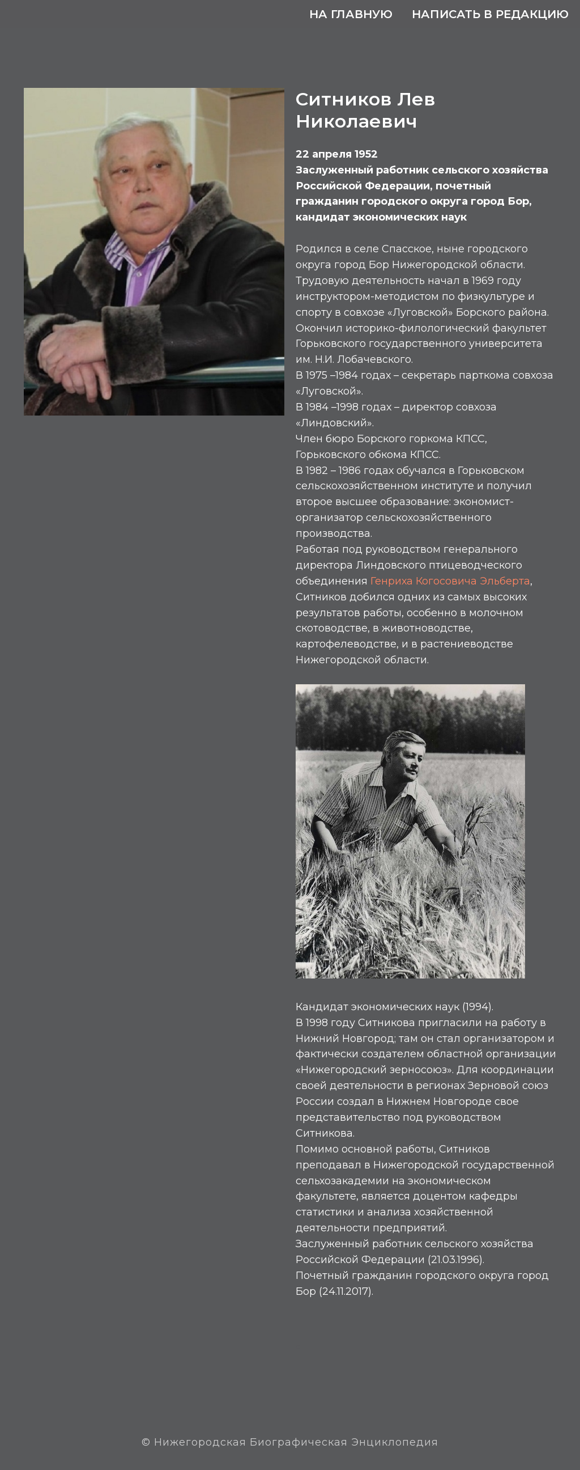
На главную (351, 14)
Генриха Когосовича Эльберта (450, 581)
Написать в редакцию (490, 14)
